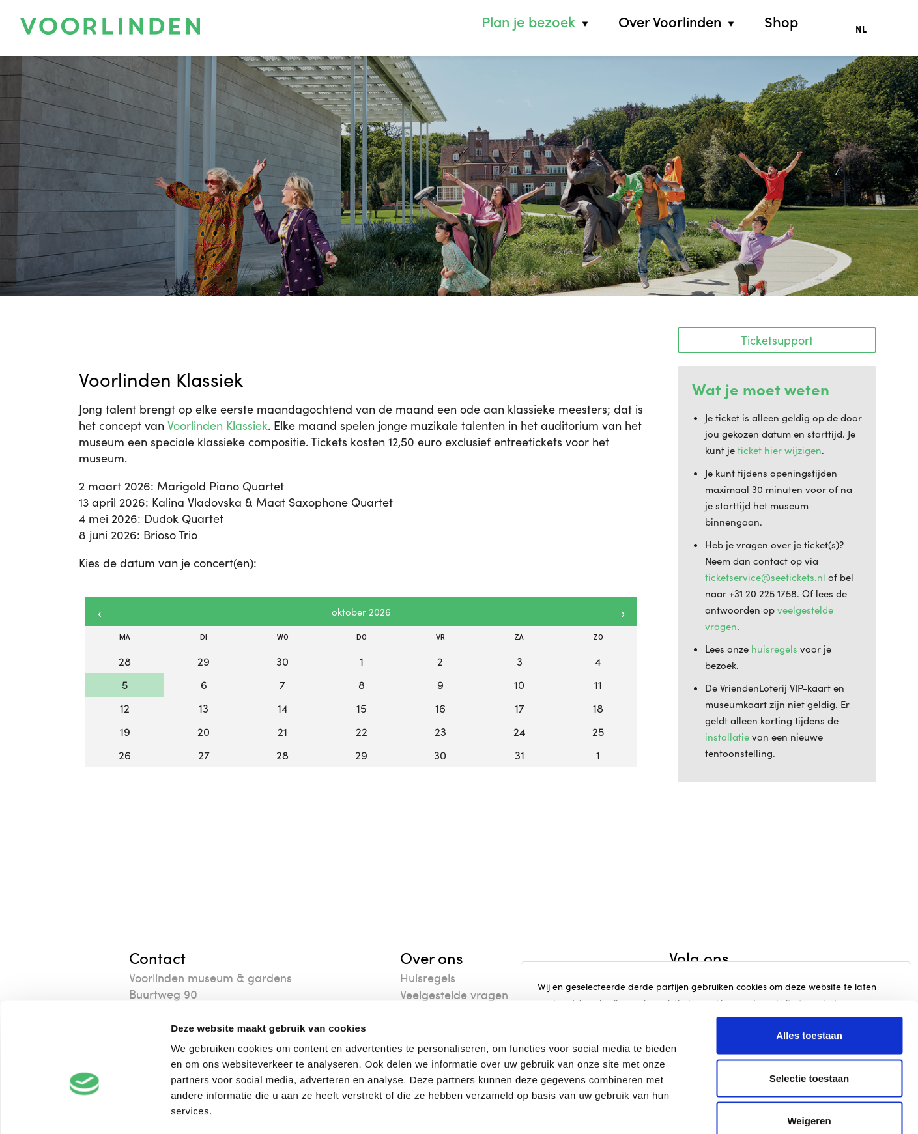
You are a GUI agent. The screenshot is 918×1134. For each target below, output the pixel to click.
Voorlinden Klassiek (217, 425)
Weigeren (809, 1048)
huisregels (774, 648)
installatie (727, 736)
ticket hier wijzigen (780, 450)
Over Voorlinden (669, 22)
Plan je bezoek (528, 22)
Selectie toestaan (809, 1006)
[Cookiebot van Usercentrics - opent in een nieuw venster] (84, 1108)
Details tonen (704, 1108)
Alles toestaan (809, 963)
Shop (781, 22)
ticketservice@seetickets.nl (765, 577)
